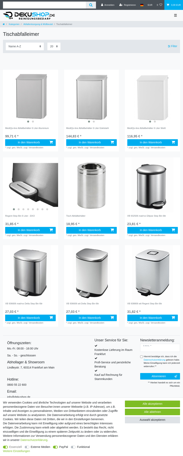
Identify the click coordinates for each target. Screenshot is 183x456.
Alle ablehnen (152, 411)
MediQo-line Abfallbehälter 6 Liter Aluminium (27, 128)
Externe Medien (40, 446)
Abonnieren (164, 376)
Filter (172, 46)
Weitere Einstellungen (16, 451)
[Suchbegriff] (44, 5)
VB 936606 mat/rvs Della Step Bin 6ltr (23, 303)
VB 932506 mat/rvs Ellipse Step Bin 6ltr (146, 216)
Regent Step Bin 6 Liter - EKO (20, 216)
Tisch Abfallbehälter (75, 216)
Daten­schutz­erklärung (33, 440)
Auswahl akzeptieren (152, 419)
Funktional (83, 446)
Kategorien (13, 24)
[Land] (141, 5)
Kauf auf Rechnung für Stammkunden (108, 377)
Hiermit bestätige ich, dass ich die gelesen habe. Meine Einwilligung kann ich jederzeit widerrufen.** (162, 361)
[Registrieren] (127, 5)
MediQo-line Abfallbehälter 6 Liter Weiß (146, 128)
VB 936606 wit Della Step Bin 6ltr (82, 303)
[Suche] (91, 5)
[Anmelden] (108, 5)
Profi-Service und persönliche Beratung (113, 364)
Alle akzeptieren (152, 403)
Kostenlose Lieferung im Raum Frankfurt (113, 352)
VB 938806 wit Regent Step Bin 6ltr (144, 303)
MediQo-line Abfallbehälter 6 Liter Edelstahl (87, 128)
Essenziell (15, 446)
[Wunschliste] (159, 5)
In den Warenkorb (35, 142)
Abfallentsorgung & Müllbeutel (38, 24)
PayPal (63, 446)
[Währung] (150, 5)
